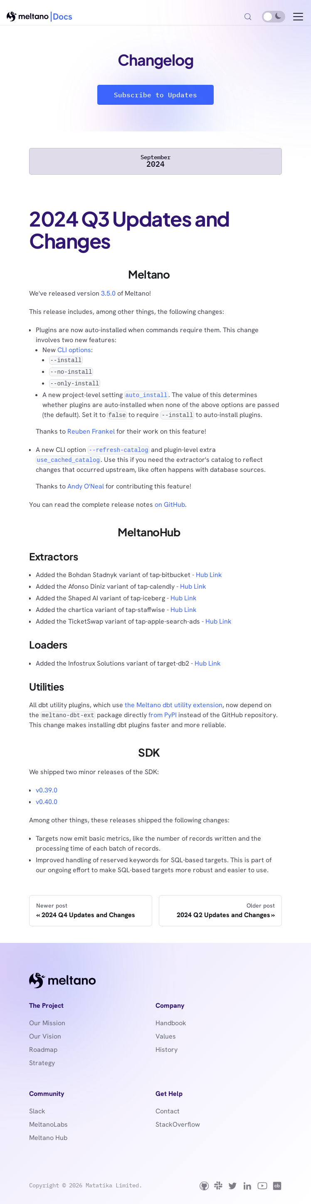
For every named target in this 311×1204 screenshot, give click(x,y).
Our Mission (47, 1023)
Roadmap (43, 1049)
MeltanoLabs (48, 1124)
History (167, 1049)
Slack (37, 1111)
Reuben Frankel (91, 431)
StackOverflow (178, 1124)
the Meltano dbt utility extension (173, 705)
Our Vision (45, 1036)
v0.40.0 (46, 801)
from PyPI (162, 715)
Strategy (42, 1062)
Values (166, 1036)
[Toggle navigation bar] (298, 16)
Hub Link (209, 574)
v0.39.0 (46, 790)
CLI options (74, 349)
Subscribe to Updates (155, 95)
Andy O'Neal (85, 486)
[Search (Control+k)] (248, 16)
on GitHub (170, 504)
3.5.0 (108, 293)
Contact (168, 1111)
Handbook (171, 1023)
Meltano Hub (48, 1137)
